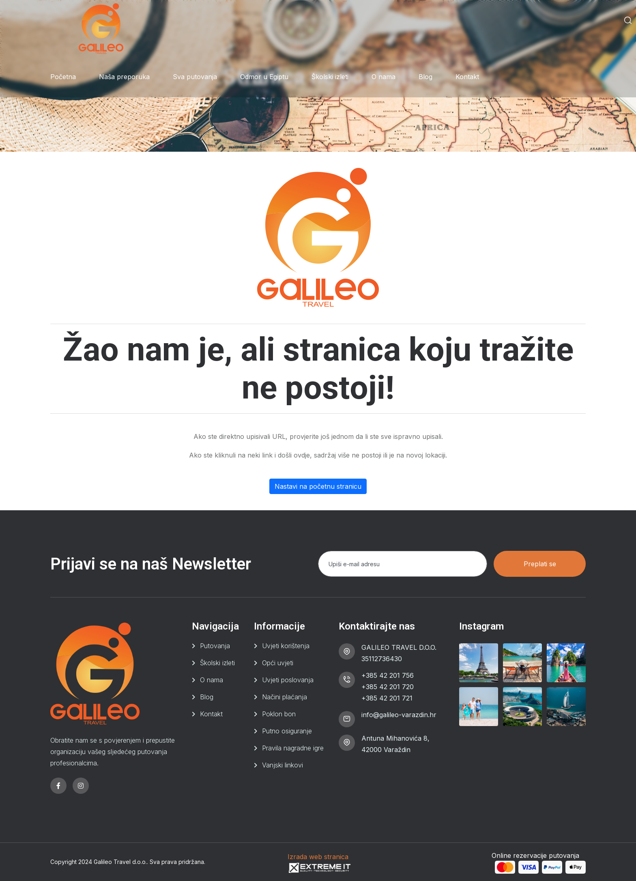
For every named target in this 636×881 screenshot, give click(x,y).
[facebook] (58, 786)
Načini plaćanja (284, 697)
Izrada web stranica (318, 857)
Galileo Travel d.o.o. (120, 861)
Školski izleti (330, 77)
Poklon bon (279, 714)
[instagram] (81, 786)
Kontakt (467, 77)
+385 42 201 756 (387, 675)
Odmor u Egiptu (264, 77)
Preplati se (540, 564)
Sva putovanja (195, 77)
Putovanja (215, 646)
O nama (383, 77)
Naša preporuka (124, 77)
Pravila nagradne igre (293, 748)
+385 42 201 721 (387, 698)
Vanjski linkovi (282, 765)
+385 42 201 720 (387, 687)
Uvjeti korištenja (285, 646)
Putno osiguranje (287, 731)
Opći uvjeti (277, 663)
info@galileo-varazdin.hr (398, 715)
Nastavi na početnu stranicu (318, 486)
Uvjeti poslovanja (288, 680)
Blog (425, 77)
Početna (63, 77)
